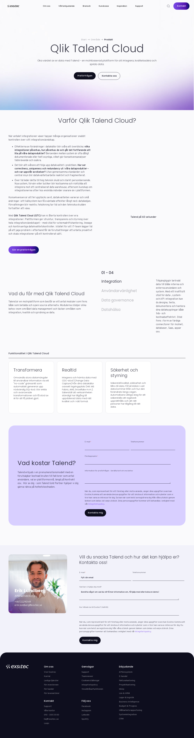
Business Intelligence (129, 702)
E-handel (123, 676)
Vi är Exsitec (50, 672)
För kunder (49, 689)
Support (139, 6)
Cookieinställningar (91, 680)
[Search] (168, 6)
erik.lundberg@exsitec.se (28, 605)
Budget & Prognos (128, 706)
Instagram (86, 710)
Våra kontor (49, 710)
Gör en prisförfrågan (23, 249)
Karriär (47, 676)
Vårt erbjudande (67, 6)
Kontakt (181, 5)
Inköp (121, 689)
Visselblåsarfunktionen (92, 689)
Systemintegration (128, 714)
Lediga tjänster (51, 680)
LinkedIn (86, 715)
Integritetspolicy (96, 504)
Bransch (87, 6)
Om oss (46, 6)
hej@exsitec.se (51, 719)
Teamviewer (87, 676)
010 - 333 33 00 (51, 715)
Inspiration (122, 6)
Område (95, 39)
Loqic (46, 723)
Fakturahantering (127, 680)
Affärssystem (125, 672)
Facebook (86, 706)
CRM (121, 719)
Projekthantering (127, 685)
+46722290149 (23, 602)
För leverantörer (51, 693)
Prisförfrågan (84, 75)
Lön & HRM (124, 693)
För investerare (51, 685)
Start (84, 39)
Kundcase (104, 6)
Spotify (85, 719)
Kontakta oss (109, 75)
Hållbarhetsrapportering (130, 710)
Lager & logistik (126, 697)
